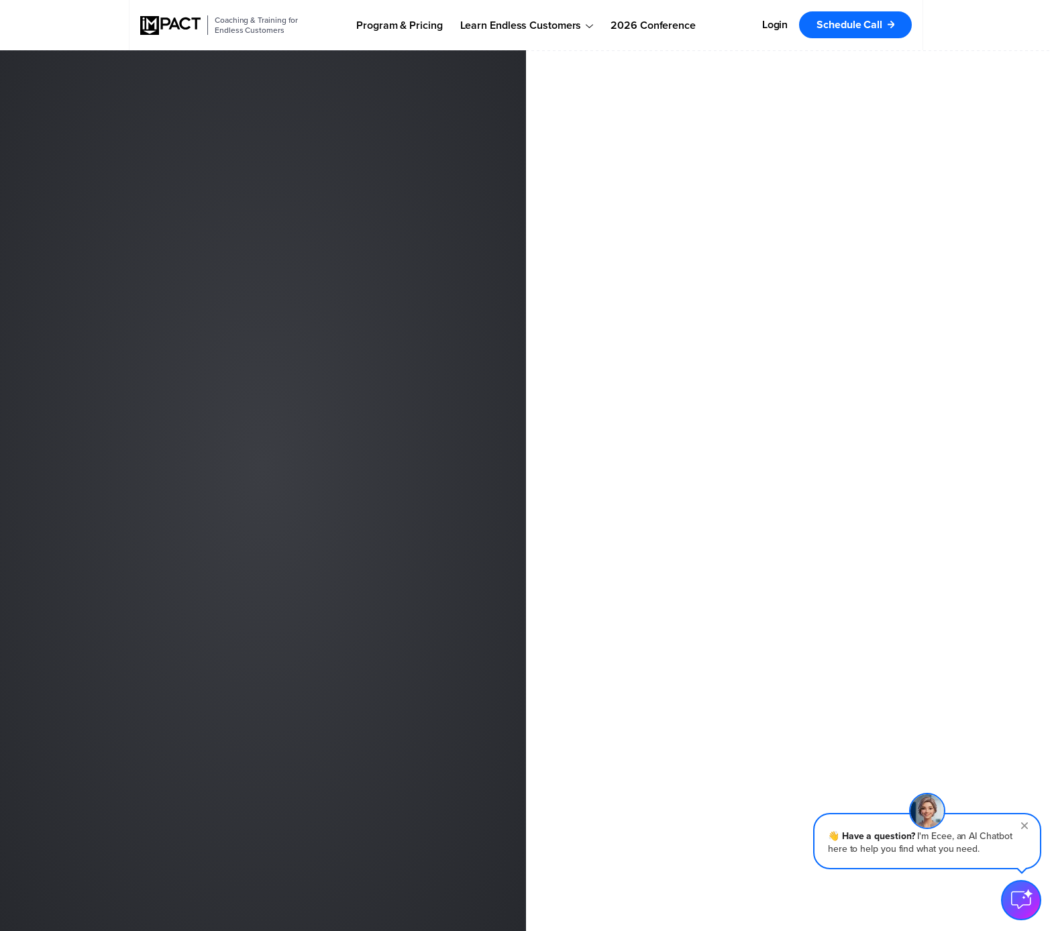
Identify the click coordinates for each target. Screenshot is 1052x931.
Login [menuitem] (775, 24)
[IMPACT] (170, 25)
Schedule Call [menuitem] (849, 24)
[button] (927, 841)
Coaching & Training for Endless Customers (256, 25)
